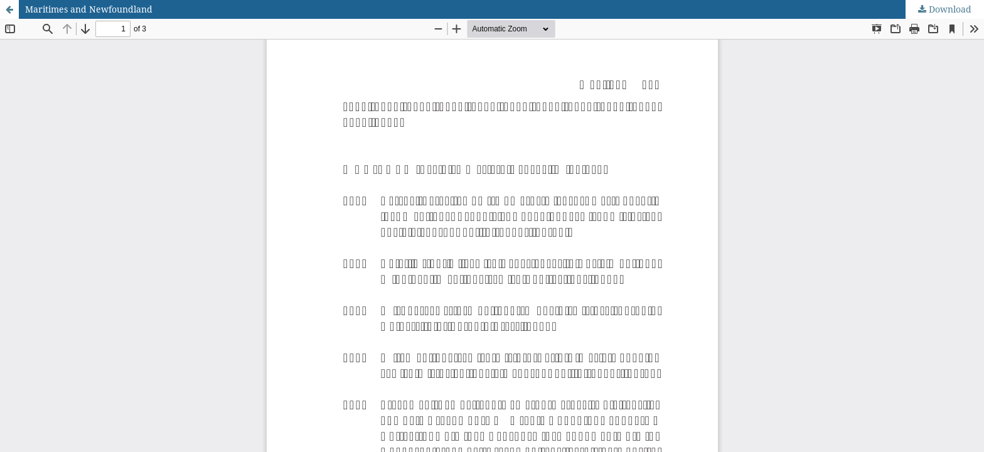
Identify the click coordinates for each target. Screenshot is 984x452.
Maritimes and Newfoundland (88, 9)
